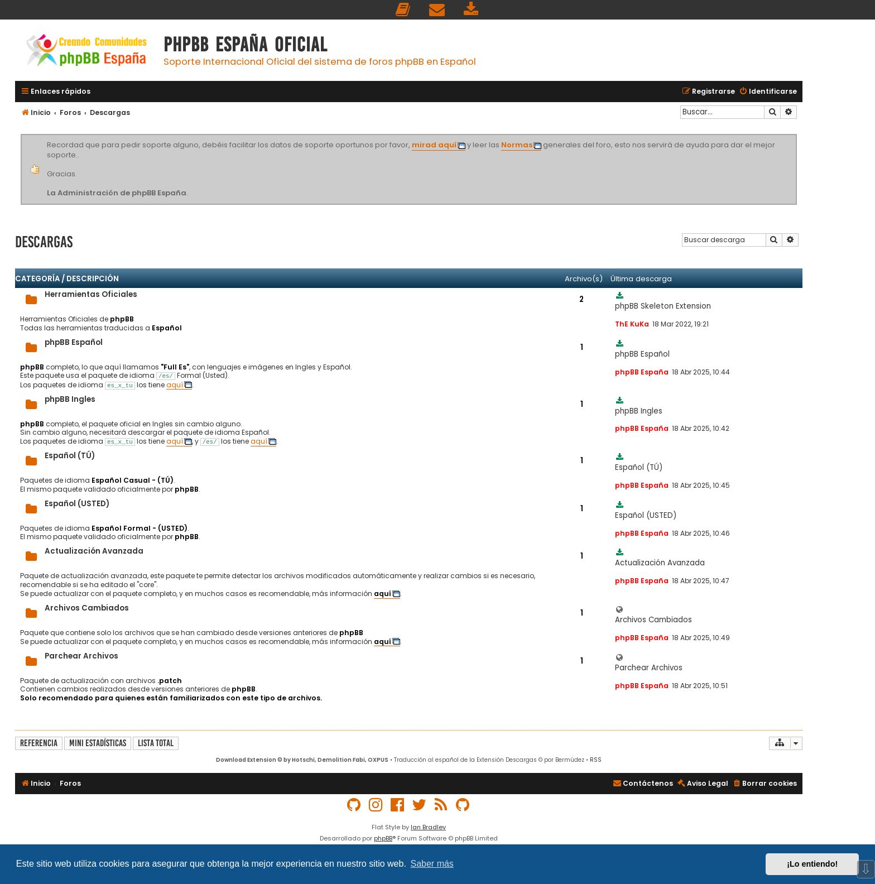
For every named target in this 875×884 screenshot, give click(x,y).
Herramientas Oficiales (91, 294)
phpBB (383, 838)
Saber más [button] (432, 863)
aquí (174, 385)
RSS (596, 760)
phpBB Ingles (70, 399)
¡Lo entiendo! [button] (812, 863)
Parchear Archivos (81, 656)
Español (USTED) (77, 503)
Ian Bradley (428, 827)
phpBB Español (74, 342)
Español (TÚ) (70, 455)
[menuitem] (403, 10)
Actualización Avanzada (94, 551)
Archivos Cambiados (87, 608)
